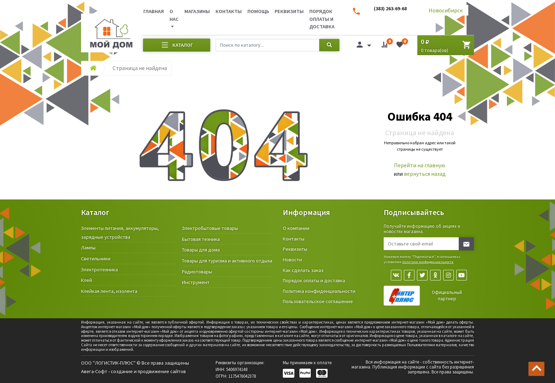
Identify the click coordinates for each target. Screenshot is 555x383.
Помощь (258, 11)
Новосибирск (446, 10)
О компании (296, 228)
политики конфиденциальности (427, 262)
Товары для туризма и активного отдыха (227, 260)
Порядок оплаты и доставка (321, 19)
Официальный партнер (447, 295)
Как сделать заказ (303, 270)
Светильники (95, 258)
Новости (292, 259)
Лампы (88, 247)
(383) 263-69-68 (390, 8)
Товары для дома (201, 249)
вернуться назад (425, 173)
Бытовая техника (201, 239)
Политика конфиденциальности (319, 291)
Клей (86, 280)
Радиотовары (197, 271)
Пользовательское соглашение (318, 301)
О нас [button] (174, 15)
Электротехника (99, 269)
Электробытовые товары (210, 228)
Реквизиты (289, 11)
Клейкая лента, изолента (109, 291)
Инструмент (196, 282)
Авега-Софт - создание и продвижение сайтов (133, 371)
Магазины (197, 11)
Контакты (229, 11)
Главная (153, 11)
